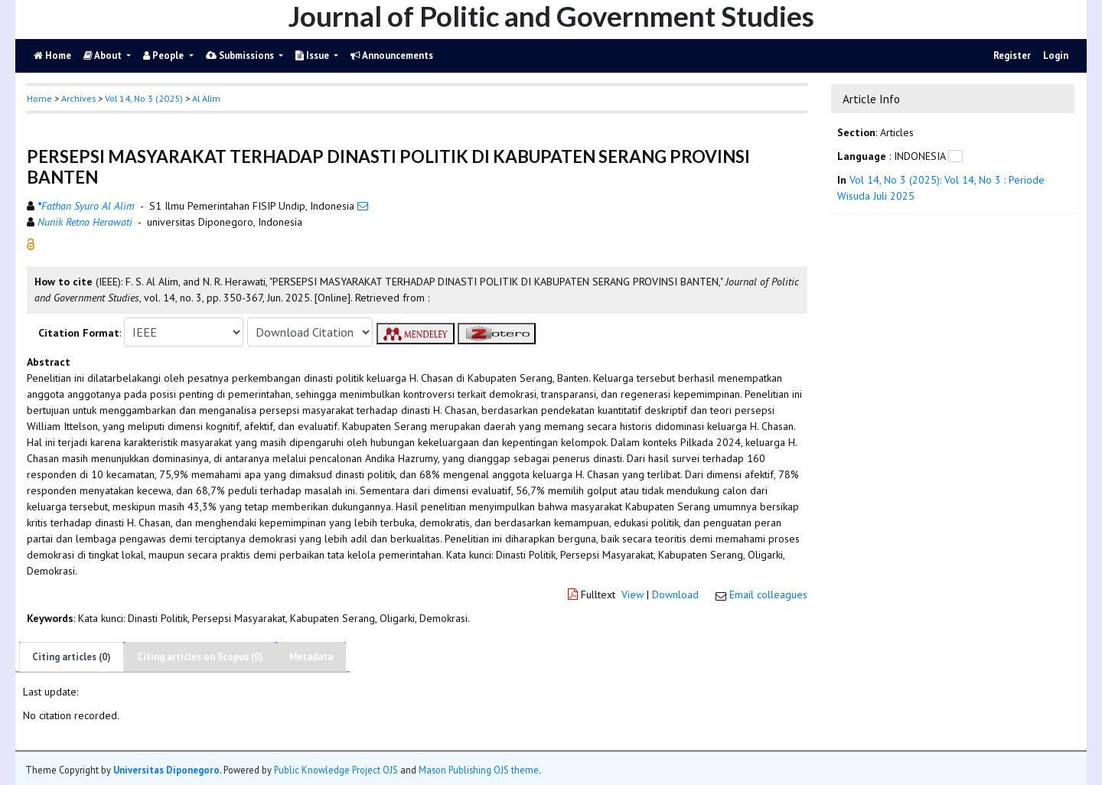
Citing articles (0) (71, 656)
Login (1055, 55)
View (632, 594)
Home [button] (39, 98)
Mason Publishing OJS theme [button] (479, 770)
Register (1012, 55)
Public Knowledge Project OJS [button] (336, 770)
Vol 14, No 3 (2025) (144, 98)
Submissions (241, 55)
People (164, 55)
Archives (78, 98)
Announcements (391, 55)
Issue (313, 55)
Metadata (311, 656)
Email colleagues (768, 594)
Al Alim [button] (206, 98)
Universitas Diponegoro (166, 770)
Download (675, 594)
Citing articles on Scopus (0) (200, 656)
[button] (30, 243)
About (103, 55)
